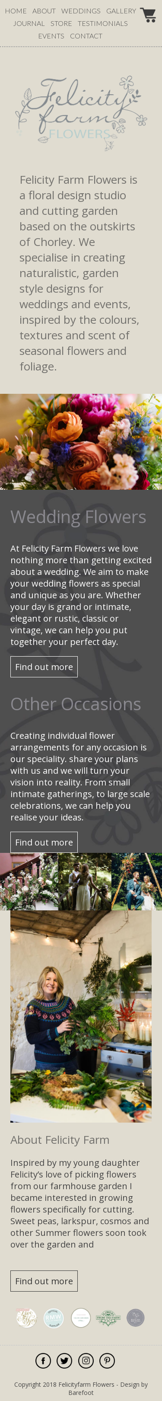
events (51, 36)
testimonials (103, 23)
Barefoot (81, 1392)
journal (29, 23)
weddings (81, 10)
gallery (121, 10)
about (44, 10)
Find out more (44, 667)
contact (86, 36)
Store (61, 23)
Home (16, 10)
